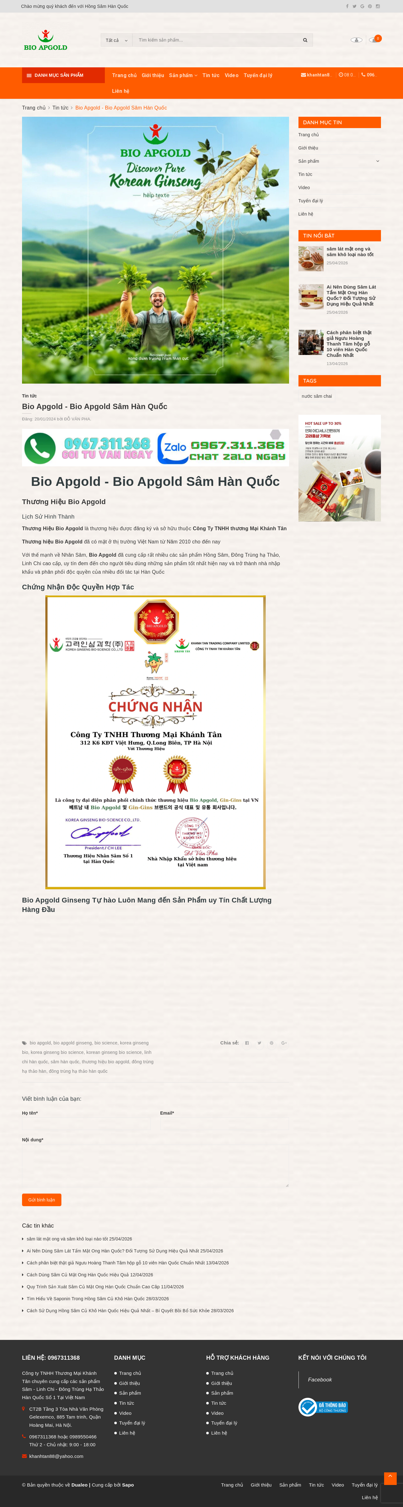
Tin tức (211, 75)
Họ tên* (30, 1113)
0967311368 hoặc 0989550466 (63, 1436)
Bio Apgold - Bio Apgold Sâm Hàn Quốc (94, 406)
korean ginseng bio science (114, 1052)
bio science (105, 1042)
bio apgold (40, 1042)
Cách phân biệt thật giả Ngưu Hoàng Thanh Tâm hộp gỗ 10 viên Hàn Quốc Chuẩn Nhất (349, 344)
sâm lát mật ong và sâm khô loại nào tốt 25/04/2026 (79, 1238)
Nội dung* (32, 1139)
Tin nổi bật (319, 235)
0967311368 (380, 74)
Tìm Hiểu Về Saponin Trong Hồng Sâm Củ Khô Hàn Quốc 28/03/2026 (98, 1298)
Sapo (128, 1484)
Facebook (320, 1380)
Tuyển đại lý (258, 75)
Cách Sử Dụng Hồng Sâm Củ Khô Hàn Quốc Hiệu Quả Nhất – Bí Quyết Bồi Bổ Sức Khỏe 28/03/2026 (130, 1310)
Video (232, 75)
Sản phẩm (183, 75)
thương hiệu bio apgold (105, 1061)
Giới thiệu (153, 75)
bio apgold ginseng (73, 1042)
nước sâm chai (317, 396)
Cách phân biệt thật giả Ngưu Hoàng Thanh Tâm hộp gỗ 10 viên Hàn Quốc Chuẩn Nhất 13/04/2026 (128, 1262)
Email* (167, 1113)
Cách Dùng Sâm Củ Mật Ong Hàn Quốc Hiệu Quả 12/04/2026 (90, 1274)
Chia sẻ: (229, 1042)
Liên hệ (121, 91)
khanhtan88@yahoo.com (333, 74)
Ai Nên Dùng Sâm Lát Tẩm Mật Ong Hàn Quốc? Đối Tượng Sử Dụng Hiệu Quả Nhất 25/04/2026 (125, 1250)
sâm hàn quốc (65, 1061)
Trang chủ (124, 75)
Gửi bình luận (41, 1199)
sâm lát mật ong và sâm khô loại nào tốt (350, 251)
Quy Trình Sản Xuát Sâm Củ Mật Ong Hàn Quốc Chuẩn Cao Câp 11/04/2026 (105, 1286)
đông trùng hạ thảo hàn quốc (78, 1071)
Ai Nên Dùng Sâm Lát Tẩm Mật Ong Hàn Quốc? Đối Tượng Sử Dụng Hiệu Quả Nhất (351, 295)
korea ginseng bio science (57, 1052)
